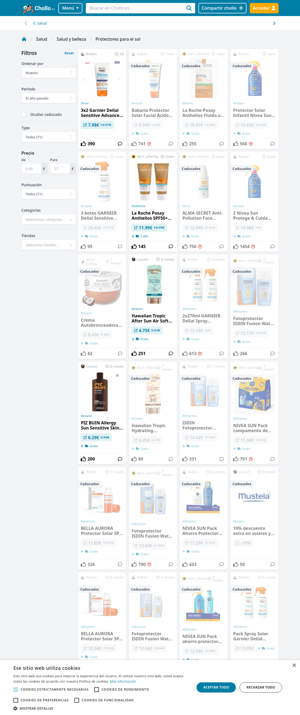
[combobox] (48, 219)
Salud (40, 23)
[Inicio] (24, 39)
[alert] (150, 687)
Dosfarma (138, 206)
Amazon (137, 309)
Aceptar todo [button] (216, 687)
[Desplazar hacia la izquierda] (274, 23)
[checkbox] (23, 114)
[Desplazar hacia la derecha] (26, 23)
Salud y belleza (71, 39)
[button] (101, 708)
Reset (69, 53)
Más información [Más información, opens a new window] (123, 681)
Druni (85, 103)
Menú (70, 8)
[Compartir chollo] (222, 8)
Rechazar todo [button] (261, 687)
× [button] (294, 666)
